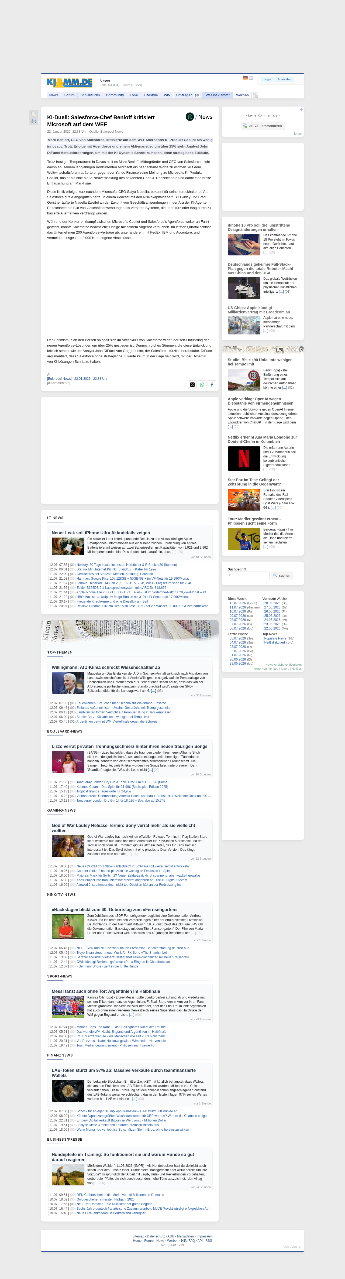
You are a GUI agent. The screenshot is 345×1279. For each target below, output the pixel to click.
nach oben (289, 1247)
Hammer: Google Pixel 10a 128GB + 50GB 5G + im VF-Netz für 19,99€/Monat (133, 578)
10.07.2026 (238, 611)
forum (298, 133)
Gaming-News (61, 810)
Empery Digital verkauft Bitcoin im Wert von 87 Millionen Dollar (121, 1120)
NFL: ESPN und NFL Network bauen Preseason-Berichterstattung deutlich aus (133, 948)
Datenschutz (156, 1236)
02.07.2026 (238, 651)
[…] (174, 552)
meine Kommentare (265, 668)
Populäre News (275, 638)
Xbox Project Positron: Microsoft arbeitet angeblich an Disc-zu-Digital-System (132, 880)
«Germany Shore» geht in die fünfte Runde (107, 966)
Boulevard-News (64, 731)
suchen (281, 575)
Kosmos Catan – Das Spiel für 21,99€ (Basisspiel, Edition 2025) (122, 787)
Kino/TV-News (61, 894)
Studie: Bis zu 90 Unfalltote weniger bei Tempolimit (113, 717)
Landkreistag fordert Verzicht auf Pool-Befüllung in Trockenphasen (124, 712)
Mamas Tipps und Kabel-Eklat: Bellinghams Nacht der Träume (121, 1027)
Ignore (285, 668)
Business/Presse (64, 1139)
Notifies (297, 668)
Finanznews (60, 1055)
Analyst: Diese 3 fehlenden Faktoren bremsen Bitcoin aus (118, 1125)
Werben (242, 95)
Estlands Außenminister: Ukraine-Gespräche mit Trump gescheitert (124, 708)
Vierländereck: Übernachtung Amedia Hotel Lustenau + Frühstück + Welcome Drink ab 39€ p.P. (145, 796)
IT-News (55, 517)
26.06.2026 (272, 611)
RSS (208, 1241)
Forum (69, 95)
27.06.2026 (272, 607)
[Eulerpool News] (59, 379)
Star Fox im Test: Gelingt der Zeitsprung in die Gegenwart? (254, 482)
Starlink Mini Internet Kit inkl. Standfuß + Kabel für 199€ (116, 569)
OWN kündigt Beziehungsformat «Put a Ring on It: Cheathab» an (123, 962)
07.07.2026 (238, 624)
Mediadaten (185, 1236)
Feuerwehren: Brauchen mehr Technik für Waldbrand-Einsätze (121, 703)
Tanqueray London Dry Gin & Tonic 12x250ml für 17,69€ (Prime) (122, 782)
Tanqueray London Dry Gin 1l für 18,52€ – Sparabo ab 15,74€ (121, 800)
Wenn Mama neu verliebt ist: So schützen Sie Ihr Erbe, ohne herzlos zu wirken (133, 1129)
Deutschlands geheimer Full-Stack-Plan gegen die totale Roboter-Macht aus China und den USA (260, 268)
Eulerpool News (112, 132)
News (53, 95)
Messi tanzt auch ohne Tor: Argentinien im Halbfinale (106, 991)
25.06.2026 (272, 616)
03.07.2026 (238, 647)
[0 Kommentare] (58, 383)
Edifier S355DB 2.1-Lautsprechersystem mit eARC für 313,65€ (121, 588)
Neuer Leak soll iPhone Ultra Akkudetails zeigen (101, 533)
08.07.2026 (238, 620)
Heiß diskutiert (274, 642)
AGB (170, 1236)
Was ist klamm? (218, 95)
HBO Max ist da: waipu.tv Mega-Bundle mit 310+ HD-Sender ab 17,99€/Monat (133, 597)
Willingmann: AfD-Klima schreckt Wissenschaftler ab (106, 667)
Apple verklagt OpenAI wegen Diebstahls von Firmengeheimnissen (261, 401)
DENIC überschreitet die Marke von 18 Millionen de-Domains (120, 1195)
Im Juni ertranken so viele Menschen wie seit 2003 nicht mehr (121, 1036)
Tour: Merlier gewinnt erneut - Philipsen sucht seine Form (117, 1045)
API (200, 1241)
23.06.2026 (272, 624)
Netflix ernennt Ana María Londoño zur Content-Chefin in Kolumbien (262, 439)
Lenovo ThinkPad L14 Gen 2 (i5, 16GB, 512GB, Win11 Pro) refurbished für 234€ (134, 583)
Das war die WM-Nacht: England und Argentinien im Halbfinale (122, 1032)
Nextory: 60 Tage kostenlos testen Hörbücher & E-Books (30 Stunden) (127, 565)
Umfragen (188, 95)
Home (137, 1241)
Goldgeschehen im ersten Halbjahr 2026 (105, 1199)
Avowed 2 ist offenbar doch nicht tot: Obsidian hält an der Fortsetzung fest (129, 885)
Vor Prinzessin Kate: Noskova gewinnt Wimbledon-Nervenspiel (122, 1041)
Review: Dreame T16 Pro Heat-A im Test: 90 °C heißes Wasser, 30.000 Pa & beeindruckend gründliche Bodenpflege (160, 606)
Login (267, 79)
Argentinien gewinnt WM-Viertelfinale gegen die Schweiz (117, 721)
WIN (167, 95)
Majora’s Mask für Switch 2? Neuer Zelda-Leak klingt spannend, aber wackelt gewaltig (138, 875)
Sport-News (60, 976)
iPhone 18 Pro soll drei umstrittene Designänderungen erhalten (259, 227)
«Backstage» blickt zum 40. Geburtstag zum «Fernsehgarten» (115, 909)
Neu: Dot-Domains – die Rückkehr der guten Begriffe (114, 1204)
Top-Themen (60, 652)
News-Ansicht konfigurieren (283, 664)
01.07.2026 (238, 655)
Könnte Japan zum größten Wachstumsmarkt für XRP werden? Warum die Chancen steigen (142, 1116)
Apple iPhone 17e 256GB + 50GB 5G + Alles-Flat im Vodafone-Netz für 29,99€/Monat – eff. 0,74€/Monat (151, 592)
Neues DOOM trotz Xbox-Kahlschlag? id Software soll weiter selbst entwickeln (133, 866)
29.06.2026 (238, 663)
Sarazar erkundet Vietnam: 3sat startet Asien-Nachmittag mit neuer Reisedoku (133, 957)
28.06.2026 (272, 603)
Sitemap (138, 1236)
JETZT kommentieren (262, 126)
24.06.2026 (272, 620)
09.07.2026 (238, 616)
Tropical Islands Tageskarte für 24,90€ (104, 791)
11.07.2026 (238, 607)
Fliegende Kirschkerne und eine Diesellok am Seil (112, 601)
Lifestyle (151, 95)
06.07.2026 (238, 628)
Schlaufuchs (90, 95)
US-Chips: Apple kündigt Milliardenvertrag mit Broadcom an (259, 310)
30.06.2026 (238, 659)
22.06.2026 (272, 628)
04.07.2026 (238, 642)
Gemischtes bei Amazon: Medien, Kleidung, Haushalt (115, 574)
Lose (134, 95)
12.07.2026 (238, 603)
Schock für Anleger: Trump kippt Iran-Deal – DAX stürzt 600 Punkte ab (127, 1111)
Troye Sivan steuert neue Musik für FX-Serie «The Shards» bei (122, 953)
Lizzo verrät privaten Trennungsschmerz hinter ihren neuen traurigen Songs (130, 746)
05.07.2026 (238, 638)
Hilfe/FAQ (188, 1241)
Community (115, 95)
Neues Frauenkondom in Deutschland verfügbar (111, 1213)
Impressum (204, 1236)
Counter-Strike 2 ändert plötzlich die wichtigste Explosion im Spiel (123, 871)
